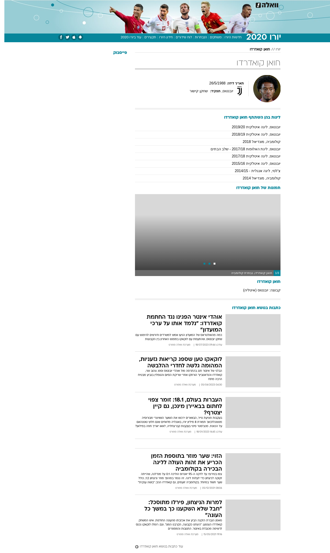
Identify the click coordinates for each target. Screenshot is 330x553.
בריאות (162, 4)
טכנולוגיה (129, 4)
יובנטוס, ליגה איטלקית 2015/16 (251, 163)
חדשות (246, 4)
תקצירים (146, 37)
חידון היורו (161, 37)
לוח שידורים (179, 37)
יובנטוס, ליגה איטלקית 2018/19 (251, 134)
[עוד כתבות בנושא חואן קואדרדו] (203, 547)
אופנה (112, 4)
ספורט (230, 4)
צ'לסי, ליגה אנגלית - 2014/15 (253, 171)
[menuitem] (243, 4)
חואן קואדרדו (255, 49)
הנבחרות (196, 37)
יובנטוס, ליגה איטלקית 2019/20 (251, 127)
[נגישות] (6, 5)
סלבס (201, 4)
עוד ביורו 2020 (126, 37)
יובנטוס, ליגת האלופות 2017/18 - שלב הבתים (241, 149)
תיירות (146, 4)
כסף (188, 4)
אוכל (176, 4)
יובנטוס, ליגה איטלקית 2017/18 (251, 156)
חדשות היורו (228, 37)
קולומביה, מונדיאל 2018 (257, 142)
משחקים (211, 37)
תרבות (215, 4)
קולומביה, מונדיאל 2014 (257, 178)
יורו (273, 49)
